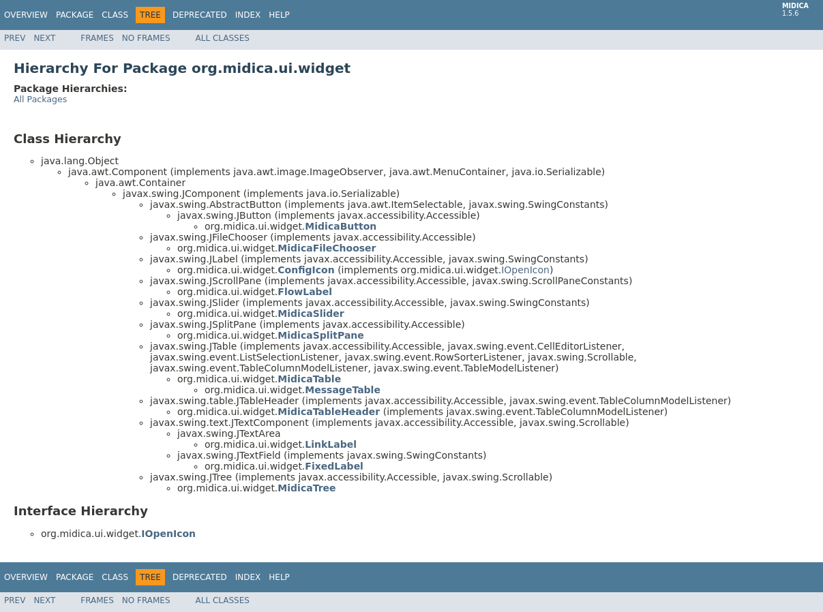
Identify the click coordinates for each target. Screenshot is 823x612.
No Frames (146, 38)
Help (279, 15)
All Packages (40, 99)
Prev (14, 38)
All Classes (223, 38)
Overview (26, 15)
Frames (97, 38)
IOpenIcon (525, 269)
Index (248, 15)
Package (74, 15)
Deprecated (200, 15)
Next (44, 38)
